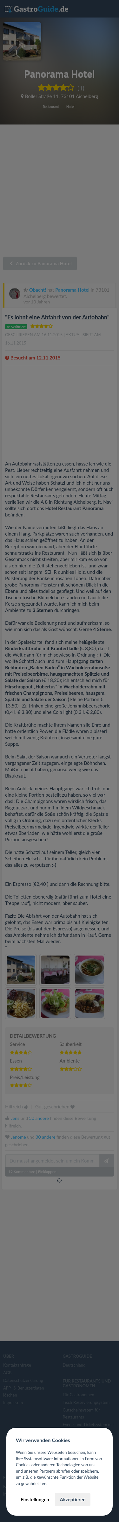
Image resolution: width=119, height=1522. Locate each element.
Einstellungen (35, 1499)
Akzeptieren (72, 1499)
